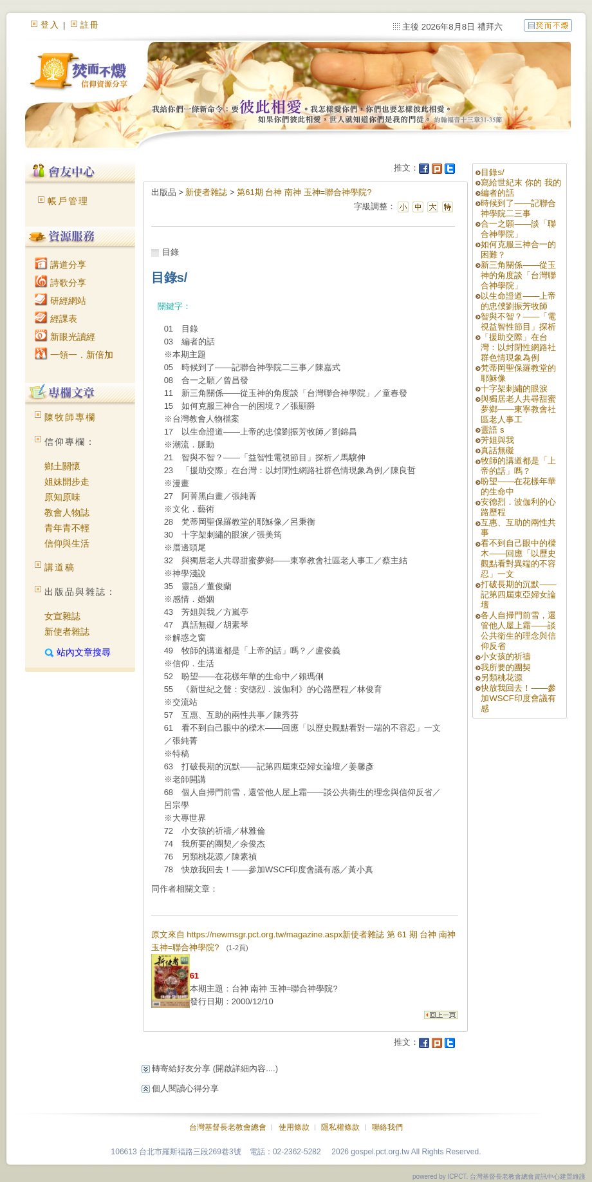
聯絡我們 (387, 1127)
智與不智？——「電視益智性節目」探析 (518, 322)
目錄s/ (492, 172)
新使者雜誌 (66, 631)
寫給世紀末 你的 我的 (520, 182)
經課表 (56, 319)
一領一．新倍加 (74, 355)
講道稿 (59, 567)
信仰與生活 (66, 543)
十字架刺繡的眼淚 (514, 388)
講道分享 (60, 264)
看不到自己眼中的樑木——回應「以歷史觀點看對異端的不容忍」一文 (518, 558)
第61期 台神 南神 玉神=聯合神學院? (304, 192)
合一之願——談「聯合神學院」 (518, 229)
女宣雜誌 (62, 616)
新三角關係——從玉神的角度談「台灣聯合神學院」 (518, 275)
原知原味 (62, 497)
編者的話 (497, 193)
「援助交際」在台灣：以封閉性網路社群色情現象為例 (518, 347)
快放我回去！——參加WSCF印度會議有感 (518, 698)
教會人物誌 (66, 512)
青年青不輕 (66, 528)
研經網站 (60, 301)
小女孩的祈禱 (506, 656)
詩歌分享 (60, 282)
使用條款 (294, 1127)
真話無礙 (497, 450)
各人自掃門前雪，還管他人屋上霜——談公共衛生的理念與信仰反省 (518, 630)
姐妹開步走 (66, 481)
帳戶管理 (68, 201)
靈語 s (492, 430)
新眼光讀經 (65, 337)
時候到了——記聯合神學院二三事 (518, 208)
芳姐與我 (497, 440)
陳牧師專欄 (70, 417)
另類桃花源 (502, 677)
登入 (50, 25)
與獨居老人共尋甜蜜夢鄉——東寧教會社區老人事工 (518, 409)
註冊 (90, 25)
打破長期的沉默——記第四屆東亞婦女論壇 (518, 594)
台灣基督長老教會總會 (227, 1127)
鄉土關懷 (62, 466)
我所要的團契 (506, 667)
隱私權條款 (340, 1127)
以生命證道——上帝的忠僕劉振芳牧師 (518, 301)
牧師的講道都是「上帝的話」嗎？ (518, 466)
